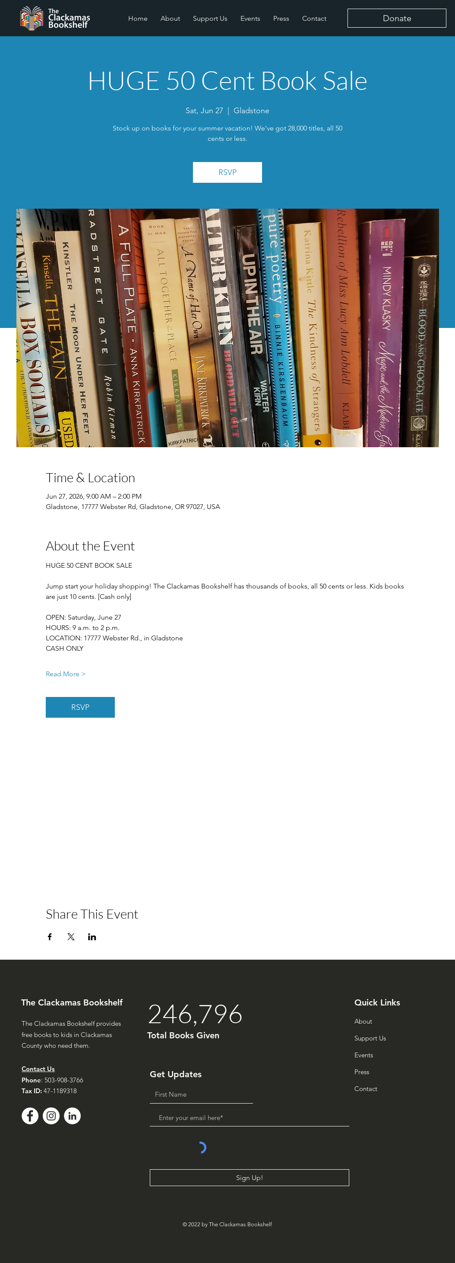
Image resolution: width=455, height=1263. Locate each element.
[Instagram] (51, 1115)
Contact (365, 1089)
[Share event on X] (71, 936)
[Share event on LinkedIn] (92, 936)
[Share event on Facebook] (50, 936)
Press (361, 1072)
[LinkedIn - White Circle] (72, 1115)
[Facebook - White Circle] (30, 1115)
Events (363, 1055)
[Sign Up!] (249, 1177)
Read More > (66, 674)
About (363, 1021)
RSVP (227, 172)
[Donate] (397, 18)
